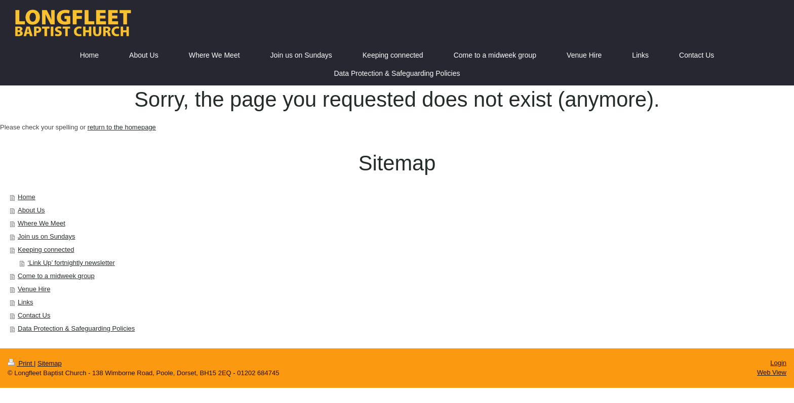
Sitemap (49, 363)
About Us (31, 210)
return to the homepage (122, 127)
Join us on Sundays (46, 236)
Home (26, 197)
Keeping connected (46, 249)
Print (21, 363)
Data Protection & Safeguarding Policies (76, 328)
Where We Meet (41, 223)
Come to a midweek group (56, 276)
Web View (771, 372)
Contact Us (34, 315)
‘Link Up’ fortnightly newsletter (71, 262)
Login (778, 363)
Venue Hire (34, 289)
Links (25, 302)
